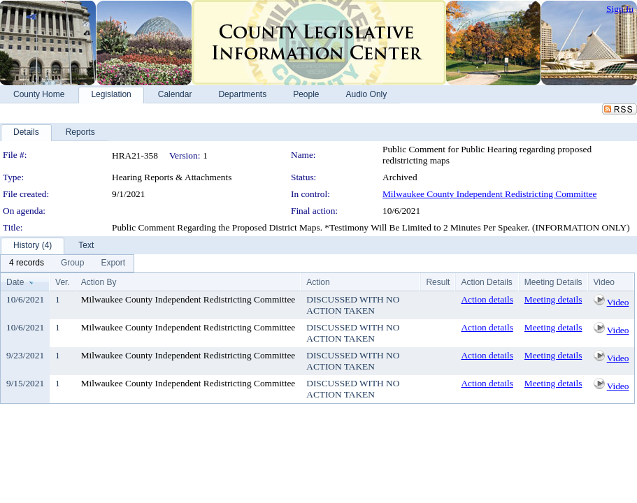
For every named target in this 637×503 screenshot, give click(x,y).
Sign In (620, 8)
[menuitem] (26, 263)
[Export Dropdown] (113, 263)
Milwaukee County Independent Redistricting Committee (489, 194)
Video (618, 302)
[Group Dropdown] (72, 263)
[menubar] (67, 263)
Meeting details (553, 299)
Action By (99, 282)
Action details (487, 299)
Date (15, 282)
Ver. (62, 282)
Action (317, 282)
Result (438, 282)
